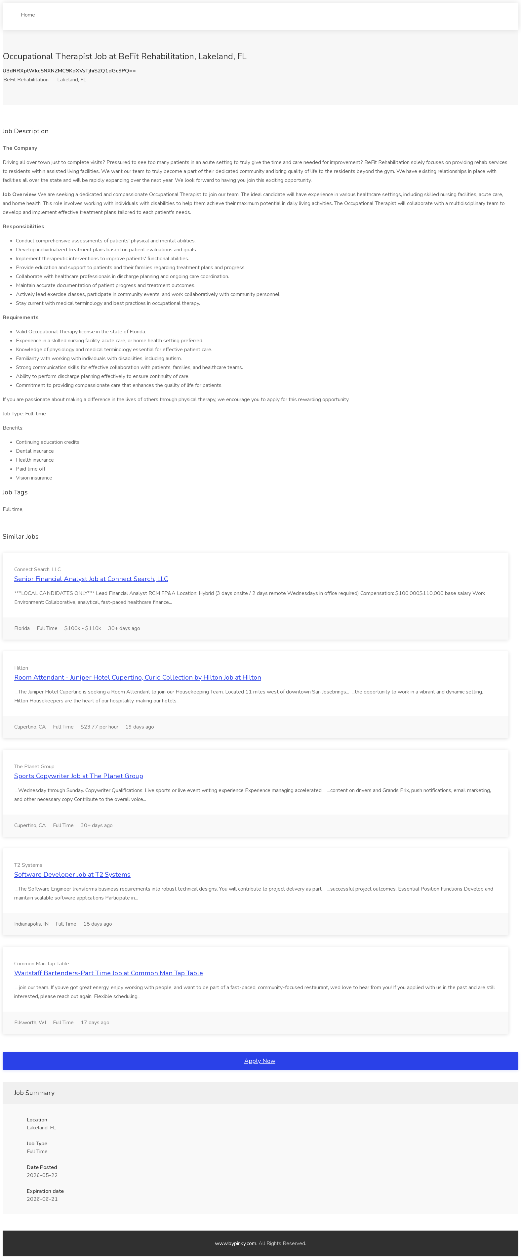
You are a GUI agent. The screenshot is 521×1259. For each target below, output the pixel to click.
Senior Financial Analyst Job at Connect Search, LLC (91, 578)
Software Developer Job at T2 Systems (72, 874)
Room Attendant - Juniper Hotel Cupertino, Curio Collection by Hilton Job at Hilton (137, 677)
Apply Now (259, 1061)
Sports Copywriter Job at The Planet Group (78, 776)
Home (28, 12)
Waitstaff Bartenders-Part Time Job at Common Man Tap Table (108, 973)
